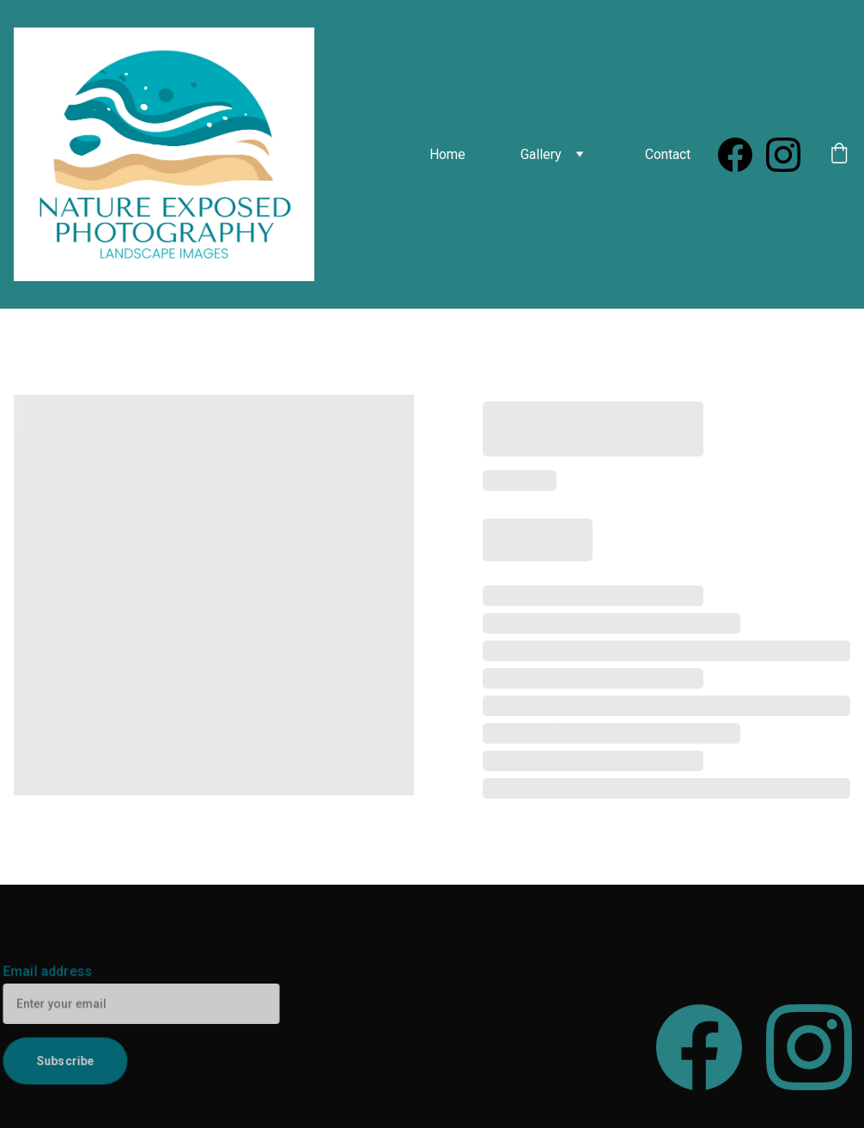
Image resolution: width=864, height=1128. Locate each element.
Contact (668, 154)
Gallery (541, 154)
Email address (50, 972)
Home (447, 154)
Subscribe (66, 1058)
